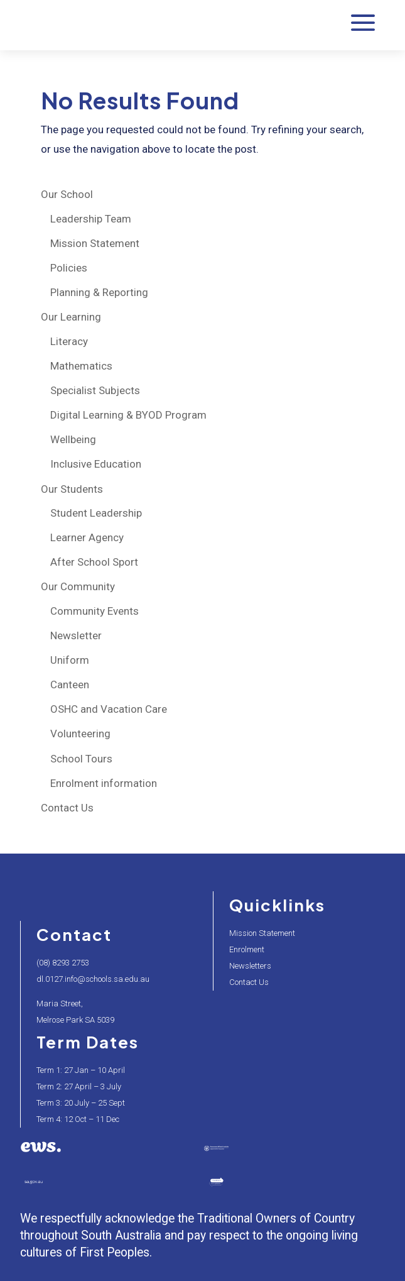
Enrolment (246, 949)
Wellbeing (73, 439)
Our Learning (71, 317)
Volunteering (80, 733)
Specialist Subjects (95, 390)
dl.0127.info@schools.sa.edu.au (92, 979)
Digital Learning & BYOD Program (128, 415)
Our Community (78, 586)
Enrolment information (103, 783)
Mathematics (81, 366)
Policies (68, 267)
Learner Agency (87, 537)
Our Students (72, 489)
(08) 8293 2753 (62, 962)
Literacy (69, 341)
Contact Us (67, 807)
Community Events (94, 611)
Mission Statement (94, 243)
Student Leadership (96, 513)
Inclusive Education (95, 464)
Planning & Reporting (99, 292)
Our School (67, 194)
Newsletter (76, 635)
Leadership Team (90, 218)
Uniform (69, 660)
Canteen (69, 684)
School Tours (81, 758)
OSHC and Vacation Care (108, 709)
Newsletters (250, 965)
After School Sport (94, 562)
